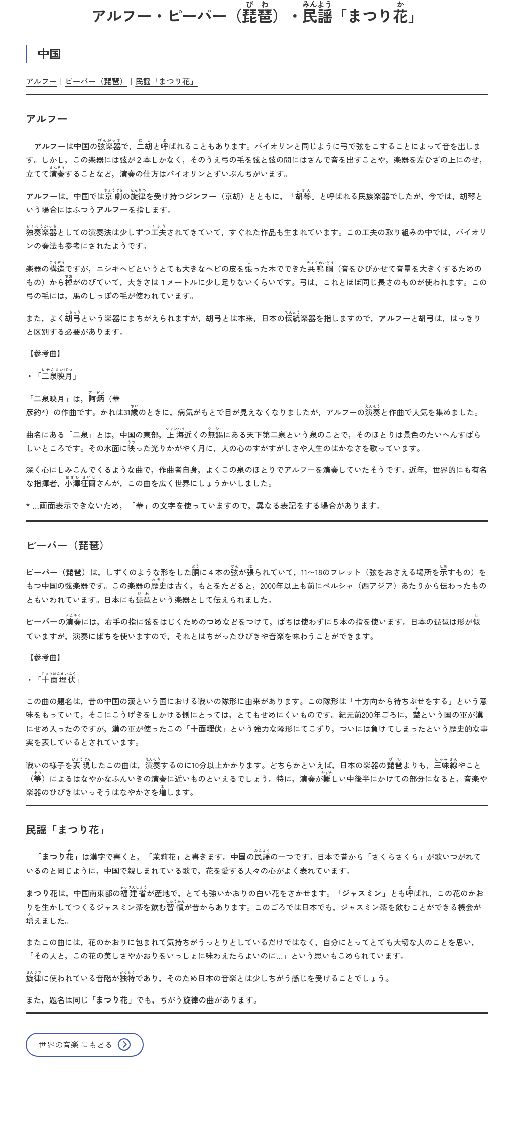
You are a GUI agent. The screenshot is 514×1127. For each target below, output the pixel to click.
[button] (85, 1045)
